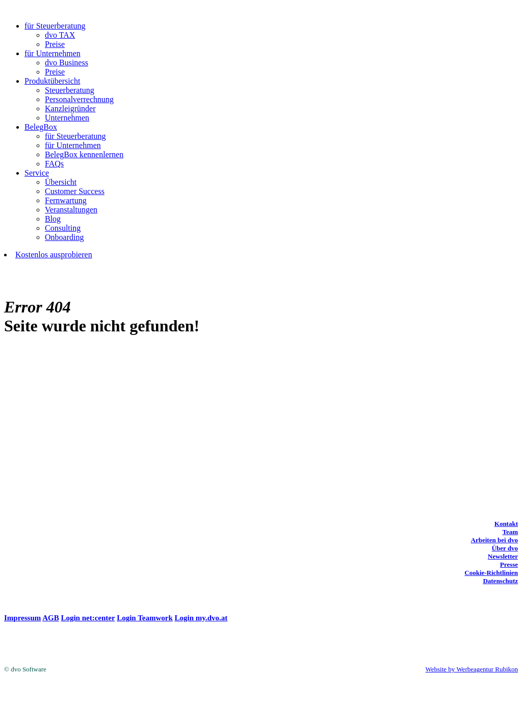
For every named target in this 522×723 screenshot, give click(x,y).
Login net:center (88, 618)
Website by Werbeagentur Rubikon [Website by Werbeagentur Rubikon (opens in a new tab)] (472, 669)
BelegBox (40, 127)
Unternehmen (67, 117)
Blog (53, 218)
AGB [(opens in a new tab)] (50, 618)
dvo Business (66, 62)
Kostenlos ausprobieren (53, 254)
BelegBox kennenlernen (84, 154)
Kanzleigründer (70, 108)
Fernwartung (66, 200)
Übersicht (60, 182)
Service (36, 172)
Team (510, 532)
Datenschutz (500, 581)
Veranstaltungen (71, 209)
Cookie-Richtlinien (491, 572)
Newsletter (503, 556)
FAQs (54, 163)
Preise (55, 44)
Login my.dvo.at (201, 618)
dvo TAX (60, 35)
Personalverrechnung (79, 99)
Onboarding (64, 237)
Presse (509, 564)
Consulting (63, 228)
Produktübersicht (52, 81)
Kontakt (506, 523)
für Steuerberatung (55, 25)
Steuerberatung (69, 90)
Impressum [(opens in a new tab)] (22, 618)
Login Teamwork (145, 618)
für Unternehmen (52, 53)
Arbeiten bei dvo (494, 540)
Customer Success (75, 191)
